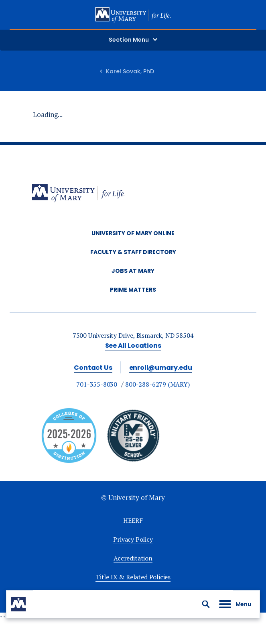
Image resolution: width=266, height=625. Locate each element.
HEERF (132, 520)
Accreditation (133, 558)
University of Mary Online (133, 233)
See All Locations (133, 345)
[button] (206, 604)
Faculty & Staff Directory (133, 252)
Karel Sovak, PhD (130, 71)
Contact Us (93, 367)
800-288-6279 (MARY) (157, 384)
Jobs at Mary (133, 271)
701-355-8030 (96, 384)
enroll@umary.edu (160, 367)
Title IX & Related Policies (133, 577)
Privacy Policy (132, 539)
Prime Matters (133, 290)
